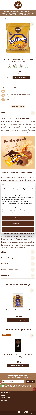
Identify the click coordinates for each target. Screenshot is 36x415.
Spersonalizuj (18, 223)
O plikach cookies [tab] (28, 189)
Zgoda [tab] (6, 189)
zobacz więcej (21, 388)
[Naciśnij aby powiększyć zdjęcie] (18, 38)
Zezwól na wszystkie (18, 218)
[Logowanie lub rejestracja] (32, 412)
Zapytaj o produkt (18, 106)
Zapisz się (30, 381)
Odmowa (18, 229)
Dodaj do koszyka (18, 320)
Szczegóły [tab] (16, 189)
